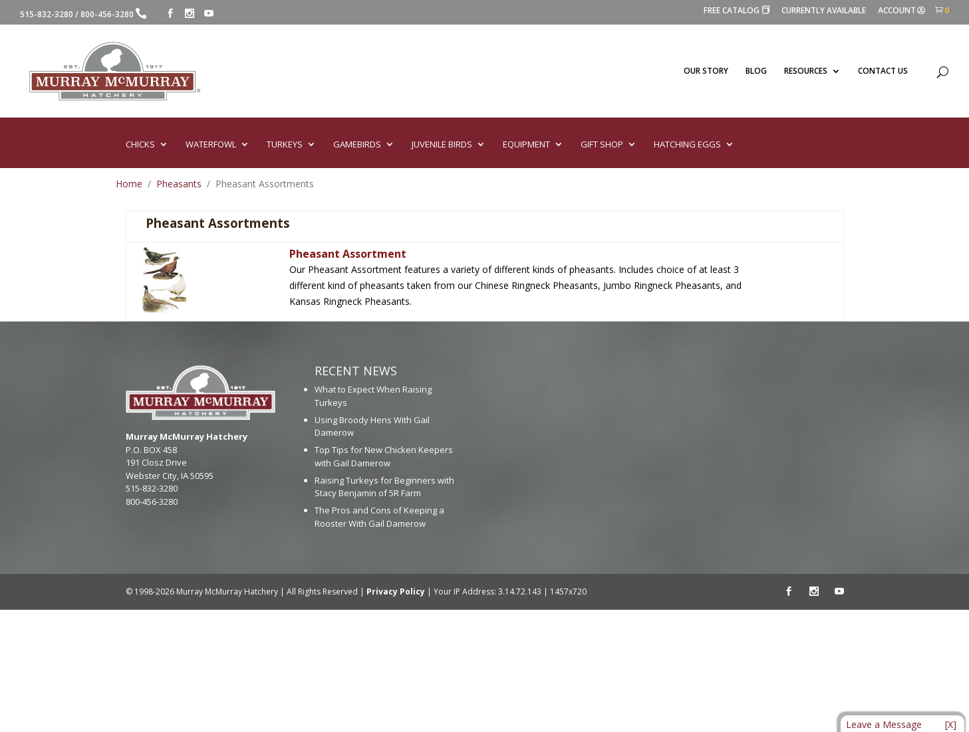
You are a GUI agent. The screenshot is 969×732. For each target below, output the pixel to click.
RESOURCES (805, 71)
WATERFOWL (211, 144)
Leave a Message (884, 724)
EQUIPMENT (526, 144)
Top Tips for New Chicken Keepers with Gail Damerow (384, 456)
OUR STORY (706, 71)
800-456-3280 (107, 14)
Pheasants (179, 183)
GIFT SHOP (602, 144)
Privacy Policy (395, 591)
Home (129, 183)
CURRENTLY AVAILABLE (823, 11)
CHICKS (140, 144)
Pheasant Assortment (347, 253)
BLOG (756, 71)
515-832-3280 (46, 14)
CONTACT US (883, 71)
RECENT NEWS (356, 371)
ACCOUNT (901, 11)
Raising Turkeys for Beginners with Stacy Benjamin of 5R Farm (384, 487)
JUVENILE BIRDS (442, 144)
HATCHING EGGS (687, 144)
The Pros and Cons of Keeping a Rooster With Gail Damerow (379, 516)
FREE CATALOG (736, 11)
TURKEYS (285, 144)
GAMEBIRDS (357, 144)
